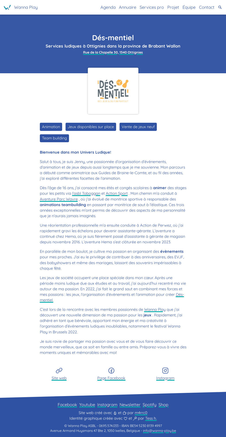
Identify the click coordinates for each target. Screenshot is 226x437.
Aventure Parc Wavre (59, 199)
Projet (173, 7)
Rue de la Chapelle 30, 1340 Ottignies (113, 52)
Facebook (67, 404)
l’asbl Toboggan (86, 193)
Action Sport (117, 193)
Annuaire (127, 7)
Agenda (108, 7)
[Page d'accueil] (21, 7)
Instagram (107, 404)
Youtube (87, 404)
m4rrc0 (141, 412)
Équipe (189, 7)
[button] (220, 7)
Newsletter (130, 404)
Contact (206, 7)
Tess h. (151, 418)
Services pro (152, 7)
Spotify (149, 404)
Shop (163, 404)
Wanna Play (155, 309)
